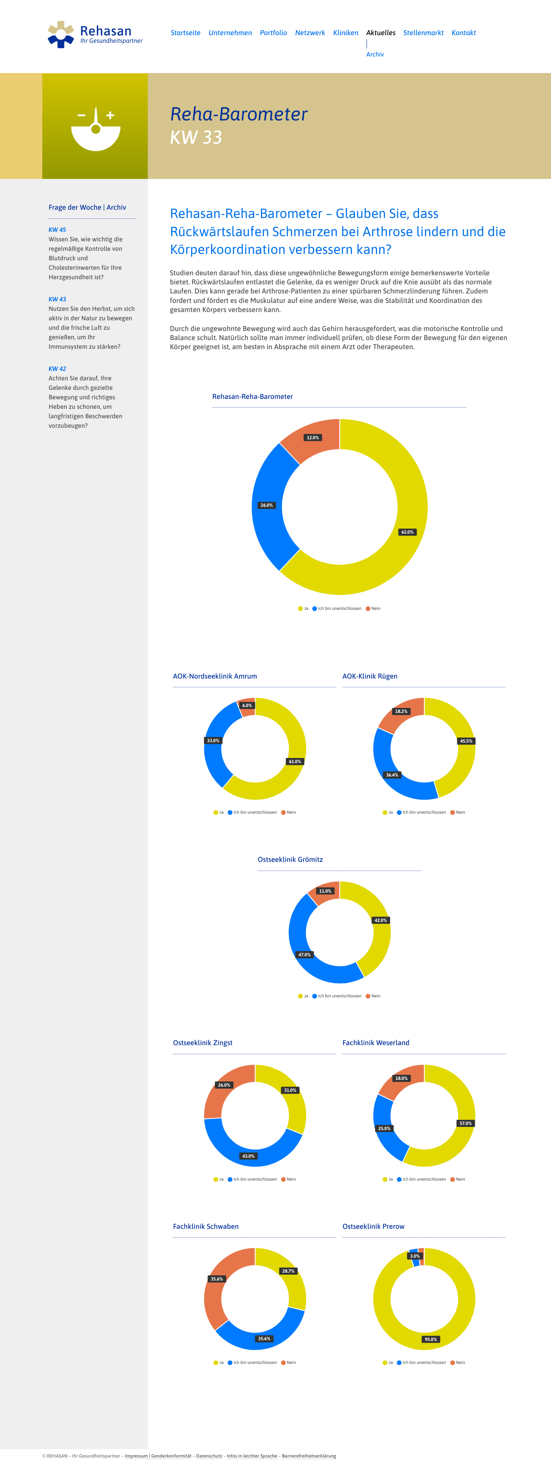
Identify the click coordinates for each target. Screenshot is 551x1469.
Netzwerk (310, 32)
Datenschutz (209, 1456)
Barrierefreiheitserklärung (309, 1456)
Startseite (185, 32)
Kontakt (464, 32)
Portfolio (273, 32)
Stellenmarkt (424, 32)
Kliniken (346, 32)
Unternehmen (230, 32)
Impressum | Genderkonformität (158, 1456)
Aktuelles (381, 32)
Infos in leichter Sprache (252, 1456)
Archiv (375, 54)
